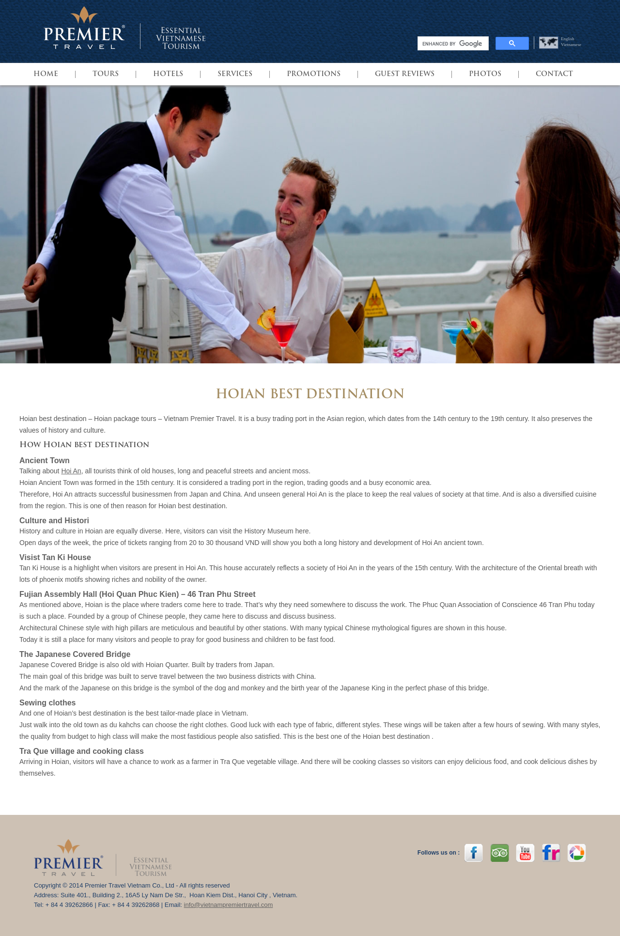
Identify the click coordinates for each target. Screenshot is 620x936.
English (567, 38)
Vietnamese (571, 44)
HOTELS (168, 74)
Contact (554, 74)
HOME (45, 74)
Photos (485, 74)
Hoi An (71, 471)
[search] (452, 43)
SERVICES (234, 74)
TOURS (106, 74)
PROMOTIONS (314, 74)
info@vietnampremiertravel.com (228, 904)
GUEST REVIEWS (404, 74)
